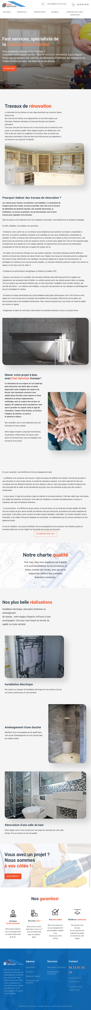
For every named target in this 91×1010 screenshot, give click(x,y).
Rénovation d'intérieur (56, 967)
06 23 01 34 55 (83, 4)
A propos (30, 972)
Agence (55, 12)
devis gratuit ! (13, 876)
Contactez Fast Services (75, 13)
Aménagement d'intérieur (53, 973)
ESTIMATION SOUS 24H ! (45, 534)
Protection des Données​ (32, 982)
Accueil (7, 12)
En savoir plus (9, 68)
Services (22, 12)
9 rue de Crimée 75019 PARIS (76, 988)
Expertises (40, 12)
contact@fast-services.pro (57, 4)
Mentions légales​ (33, 976)
